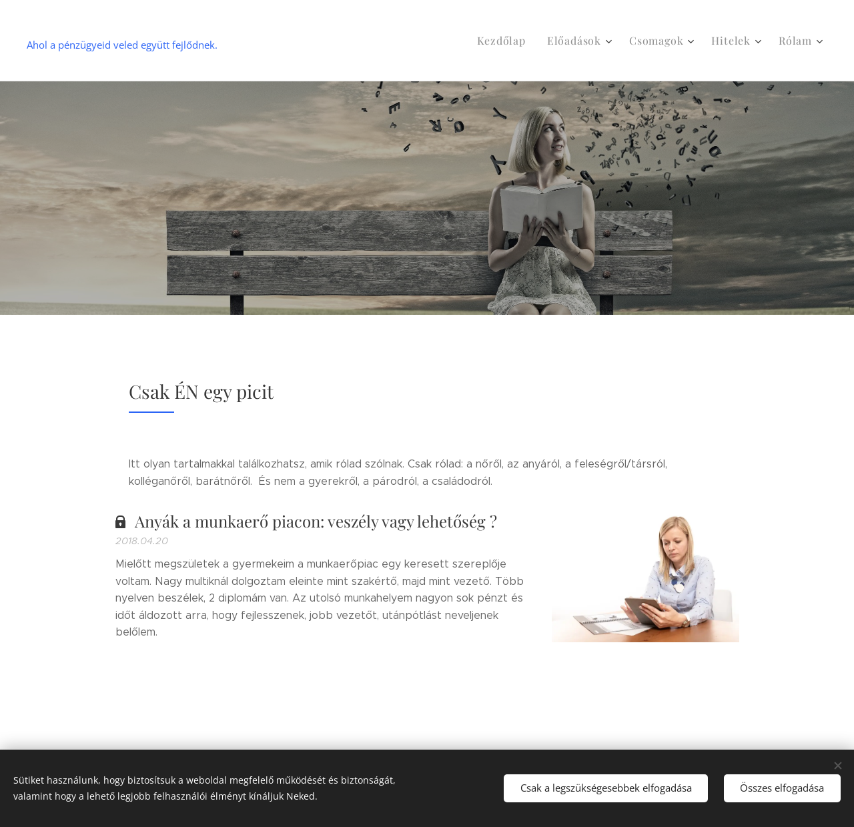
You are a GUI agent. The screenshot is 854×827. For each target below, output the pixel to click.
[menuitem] (516, 40)
